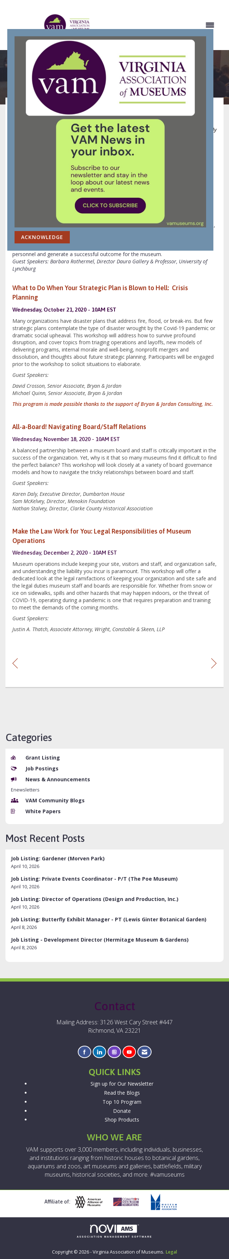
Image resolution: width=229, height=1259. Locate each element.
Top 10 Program (122, 1101)
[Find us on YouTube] (129, 1052)
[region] (214, 663)
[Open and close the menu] (156, 25)
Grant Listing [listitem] (35, 757)
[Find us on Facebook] (84, 1052)
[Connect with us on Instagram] (114, 1052)
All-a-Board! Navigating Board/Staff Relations (79, 427)
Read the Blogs (122, 1092)
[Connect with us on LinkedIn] (99, 1052)
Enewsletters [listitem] (25, 790)
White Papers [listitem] (36, 811)
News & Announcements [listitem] (50, 779)
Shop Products (122, 1119)
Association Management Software (114, 1231)
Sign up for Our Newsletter (122, 1083)
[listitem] (114, 862)
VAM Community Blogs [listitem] (48, 800)
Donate (122, 1110)
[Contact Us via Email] (144, 1052)
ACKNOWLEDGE (42, 237)
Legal (171, 1252)
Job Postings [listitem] (35, 768)
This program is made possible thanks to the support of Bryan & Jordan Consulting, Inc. (112, 403)
